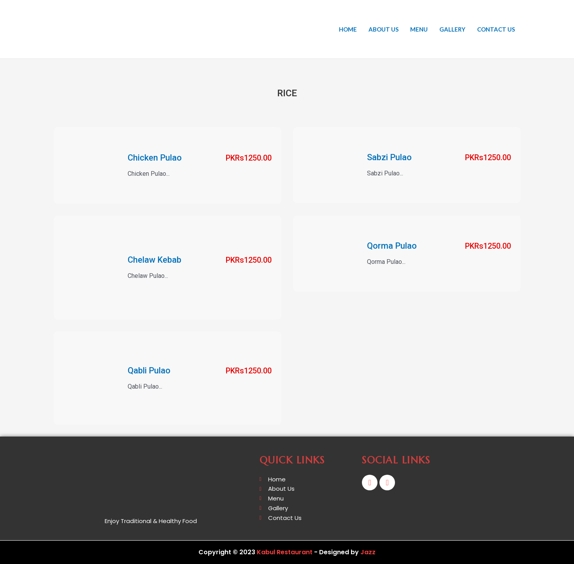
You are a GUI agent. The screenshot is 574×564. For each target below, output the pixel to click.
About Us (383, 29)
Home (348, 29)
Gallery (452, 29)
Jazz (368, 552)
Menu (419, 29)
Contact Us (496, 29)
